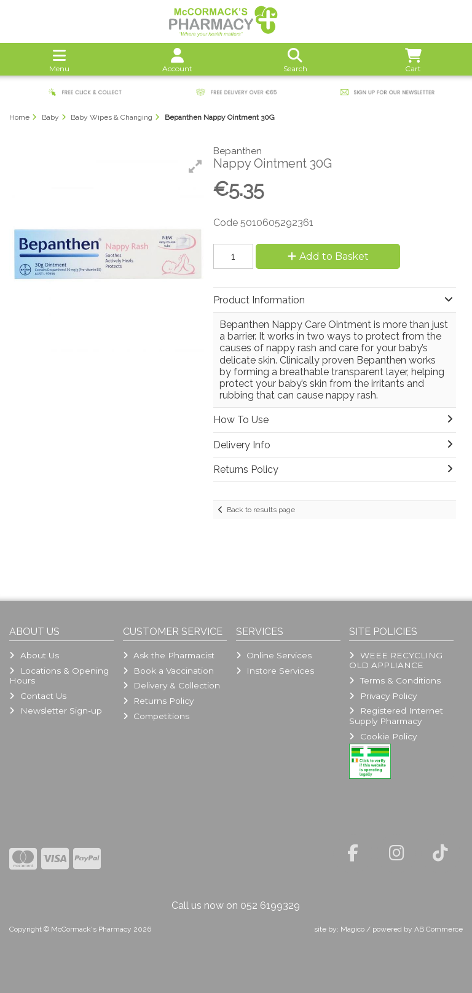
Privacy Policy (382, 696)
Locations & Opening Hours (58, 675)
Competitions (156, 716)
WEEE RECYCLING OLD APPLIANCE (395, 660)
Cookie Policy (382, 736)
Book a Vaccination (168, 671)
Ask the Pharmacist (168, 655)
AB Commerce (438, 929)
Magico (352, 929)
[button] (195, 166)
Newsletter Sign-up (55, 710)
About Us (33, 655)
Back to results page (261, 509)
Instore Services (275, 671)
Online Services (274, 655)
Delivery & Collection (171, 685)
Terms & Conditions (394, 680)
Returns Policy (158, 701)
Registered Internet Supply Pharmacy (395, 715)
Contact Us (37, 696)
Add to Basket (328, 256)
